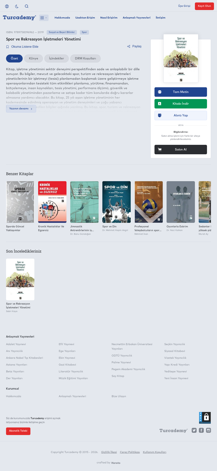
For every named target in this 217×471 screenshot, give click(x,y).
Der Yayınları (14, 378)
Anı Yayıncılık (14, 351)
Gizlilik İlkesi (109, 452)
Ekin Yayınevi (67, 358)
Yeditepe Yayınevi (175, 371)
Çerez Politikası (130, 452)
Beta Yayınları (15, 371)
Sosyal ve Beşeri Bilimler (62, 32)
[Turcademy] (171, 431)
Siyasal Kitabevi (174, 351)
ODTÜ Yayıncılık (122, 355)
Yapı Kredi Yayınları (177, 364)
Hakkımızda (62, 17)
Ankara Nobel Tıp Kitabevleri (24, 358)
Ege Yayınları (67, 351)
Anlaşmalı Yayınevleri (137, 17)
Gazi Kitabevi (67, 364)
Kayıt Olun (204, 6)
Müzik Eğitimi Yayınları (73, 378)
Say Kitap (118, 376)
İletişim (160, 17)
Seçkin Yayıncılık (174, 344)
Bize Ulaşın (119, 396)
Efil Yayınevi (66, 344)
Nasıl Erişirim (108, 17)
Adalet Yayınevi (16, 344)
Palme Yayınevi (121, 362)
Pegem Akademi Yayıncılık (128, 369)
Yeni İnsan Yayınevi (176, 378)
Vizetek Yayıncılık (175, 358)
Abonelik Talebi (18, 431)
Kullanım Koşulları (154, 452)
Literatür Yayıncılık (71, 371)
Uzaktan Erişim (85, 17)
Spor (84, 32)
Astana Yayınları (16, 364)
